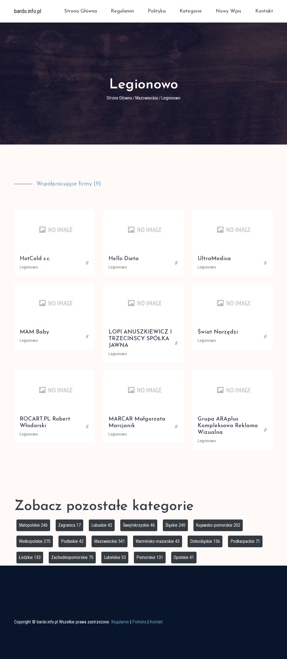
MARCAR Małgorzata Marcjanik (137, 422)
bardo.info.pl (27, 11)
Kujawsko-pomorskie (218, 525)
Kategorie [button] (191, 11)
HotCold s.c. (35, 259)
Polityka (157, 11)
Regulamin (122, 11)
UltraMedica (214, 259)
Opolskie (184, 557)
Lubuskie (101, 525)
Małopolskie (33, 525)
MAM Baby (34, 332)
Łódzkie (30, 557)
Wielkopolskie (34, 541)
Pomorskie (149, 557)
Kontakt (264, 11)
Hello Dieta (124, 259)
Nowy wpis (228, 11)
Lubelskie (115, 557)
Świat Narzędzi (218, 332)
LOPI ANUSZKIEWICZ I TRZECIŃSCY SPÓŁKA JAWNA (140, 338)
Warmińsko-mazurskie (158, 541)
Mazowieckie (146, 98)
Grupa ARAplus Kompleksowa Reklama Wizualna (228, 425)
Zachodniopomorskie (72, 557)
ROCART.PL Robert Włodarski (45, 422)
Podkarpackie (245, 541)
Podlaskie (72, 541)
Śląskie (175, 525)
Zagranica (69, 525)
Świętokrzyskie (139, 525)
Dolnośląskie (205, 541)
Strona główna (80, 11)
